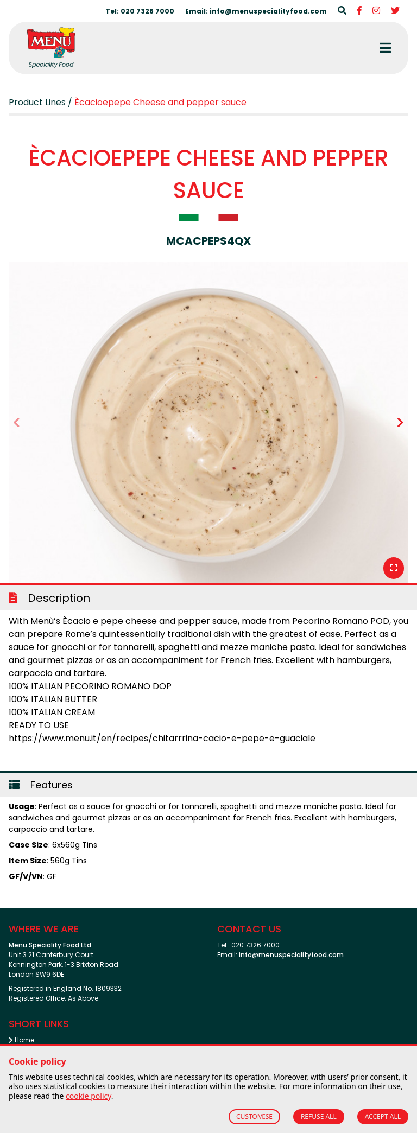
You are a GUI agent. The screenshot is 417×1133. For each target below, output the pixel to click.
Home (21, 1040)
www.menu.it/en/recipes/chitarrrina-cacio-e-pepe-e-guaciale (178, 738)
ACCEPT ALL (383, 1116)
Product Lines (37, 102)
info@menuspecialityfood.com (291, 954)
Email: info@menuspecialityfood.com (256, 11)
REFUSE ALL (319, 1116)
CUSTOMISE (254, 1116)
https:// (25, 738)
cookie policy (88, 1096)
